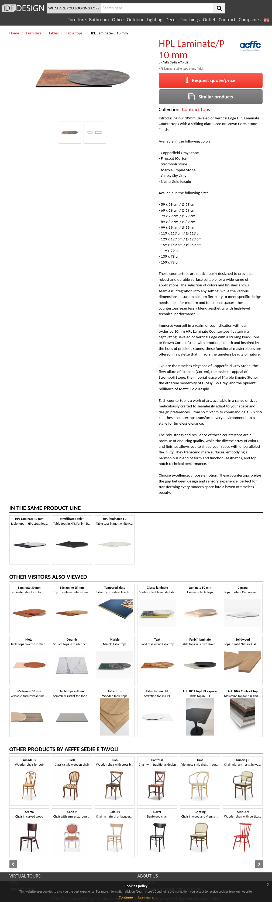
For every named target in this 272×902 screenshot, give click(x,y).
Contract (227, 20)
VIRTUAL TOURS (25, 876)
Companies (250, 20)
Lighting (154, 20)
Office (118, 20)
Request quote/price (211, 80)
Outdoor (135, 20)
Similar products (210, 97)
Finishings (190, 20)
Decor (171, 20)
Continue (126, 897)
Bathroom (99, 20)
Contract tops (196, 109)
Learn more (145, 897)
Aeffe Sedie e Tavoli (175, 62)
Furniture (76, 20)
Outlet (209, 20)
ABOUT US (147, 876)
